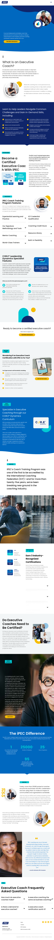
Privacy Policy (28, 936)
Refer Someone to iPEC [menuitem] (25, 929)
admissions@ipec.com (7, 929)
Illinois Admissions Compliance (38, 936)
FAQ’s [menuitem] (22, 922)
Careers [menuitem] (22, 924)
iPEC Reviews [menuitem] (23, 927)
